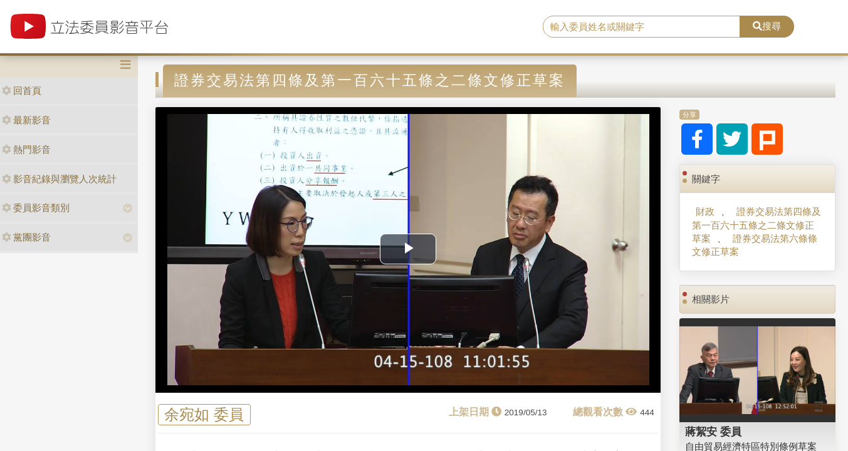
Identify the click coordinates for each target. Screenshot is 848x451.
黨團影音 (26, 237)
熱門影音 (26, 149)
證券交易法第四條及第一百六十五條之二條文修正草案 (756, 225)
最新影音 (26, 120)
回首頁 (21, 90)
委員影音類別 (36, 207)
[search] (641, 27)
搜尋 (767, 26)
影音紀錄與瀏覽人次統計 (59, 179)
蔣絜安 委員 (713, 431)
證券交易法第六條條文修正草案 (754, 245)
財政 (705, 211)
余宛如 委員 (204, 415)
